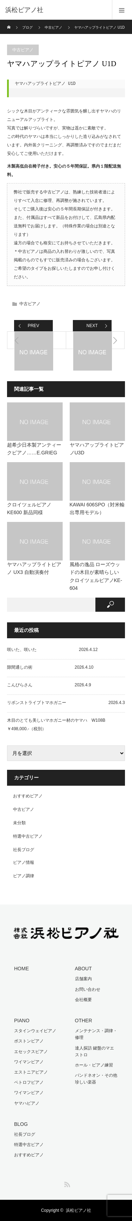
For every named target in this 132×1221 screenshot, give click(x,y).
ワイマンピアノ (29, 1061)
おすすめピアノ (28, 795)
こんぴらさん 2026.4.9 (49, 684)
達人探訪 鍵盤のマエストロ (94, 1051)
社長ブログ (23, 849)
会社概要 (83, 999)
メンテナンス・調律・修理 (96, 1034)
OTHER (83, 1020)
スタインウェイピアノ (35, 1030)
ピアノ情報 (23, 862)
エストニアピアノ (31, 1072)
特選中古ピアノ (28, 836)
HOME (21, 968)
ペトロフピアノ (29, 1082)
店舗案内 (83, 978)
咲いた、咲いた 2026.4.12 (52, 649)
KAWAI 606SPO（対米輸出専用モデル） (97, 508)
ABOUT (83, 968)
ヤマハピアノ (26, 1103)
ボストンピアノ (29, 1041)
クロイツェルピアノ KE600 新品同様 (29, 508)
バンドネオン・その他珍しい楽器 (96, 1079)
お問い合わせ (87, 989)
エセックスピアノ (31, 1051)
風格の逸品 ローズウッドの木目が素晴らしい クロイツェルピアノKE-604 (96, 576)
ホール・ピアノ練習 (94, 1065)
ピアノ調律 (23, 875)
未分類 (19, 822)
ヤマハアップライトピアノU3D (97, 448)
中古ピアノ (53, 27)
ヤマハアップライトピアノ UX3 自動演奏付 (34, 568)
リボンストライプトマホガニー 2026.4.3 (66, 702)
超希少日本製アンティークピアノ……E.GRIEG (34, 448)
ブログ (27, 27)
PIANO (22, 1020)
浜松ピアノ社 (78, 1210)
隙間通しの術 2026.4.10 (50, 667)
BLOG (21, 1124)
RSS (66, 1183)
